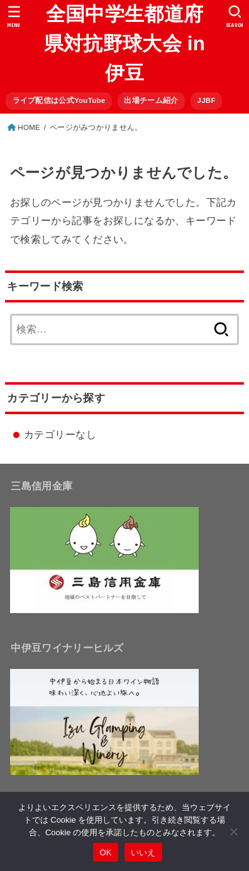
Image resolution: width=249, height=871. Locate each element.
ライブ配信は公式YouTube (59, 100)
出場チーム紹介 (151, 100)
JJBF (206, 100)
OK (105, 852)
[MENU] (14, 16)
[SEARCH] (235, 16)
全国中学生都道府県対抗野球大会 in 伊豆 (125, 43)
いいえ (143, 852)
